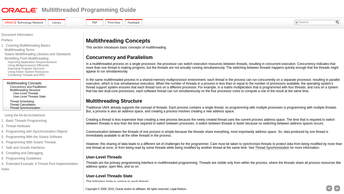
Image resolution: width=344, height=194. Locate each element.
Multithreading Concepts (24, 83)
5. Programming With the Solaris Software (31, 137)
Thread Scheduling (22, 101)
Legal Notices (178, 189)
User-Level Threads (25, 93)
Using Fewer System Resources (28, 71)
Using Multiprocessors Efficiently (28, 65)
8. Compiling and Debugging (22, 153)
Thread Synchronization (25, 107)
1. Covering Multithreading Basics (25, 45)
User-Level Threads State (29, 96)
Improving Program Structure (26, 68)
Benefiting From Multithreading (26, 58)
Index (5, 169)
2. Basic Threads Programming (24, 121)
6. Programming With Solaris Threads (28, 142)
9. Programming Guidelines (21, 158)
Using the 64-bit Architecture (25, 115)
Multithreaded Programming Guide (89, 10)
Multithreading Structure (25, 90)
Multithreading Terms (19, 50)
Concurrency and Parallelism (28, 86)
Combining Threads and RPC (26, 75)
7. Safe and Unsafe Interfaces (23, 148)
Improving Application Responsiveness (32, 62)
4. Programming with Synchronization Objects (34, 131)
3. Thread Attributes (15, 126)
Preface (6, 40)
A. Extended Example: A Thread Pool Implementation (39, 164)
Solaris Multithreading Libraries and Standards (38, 54)
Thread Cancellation (22, 104)
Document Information (17, 35)
